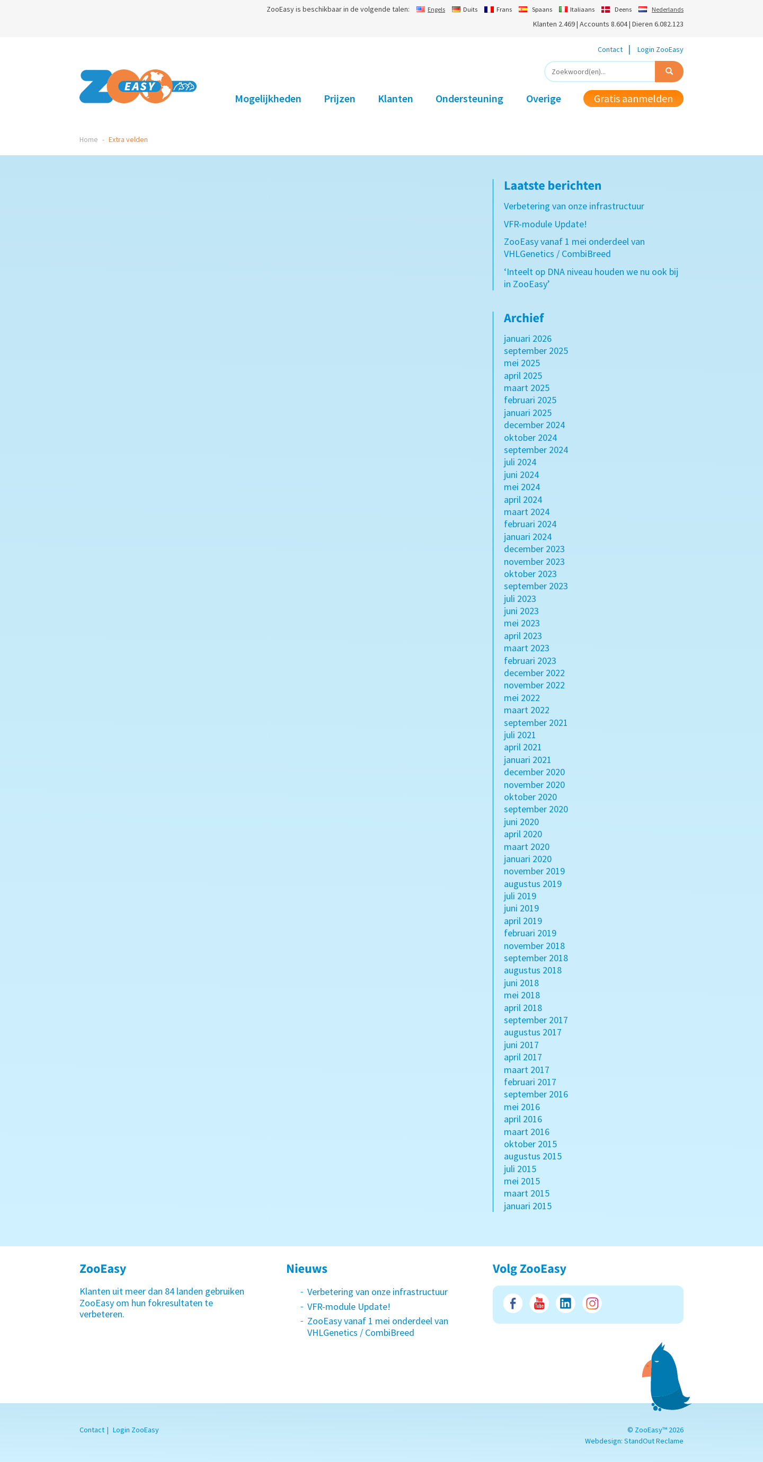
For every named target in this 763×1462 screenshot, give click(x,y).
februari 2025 (530, 400)
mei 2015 (522, 1181)
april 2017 (523, 1057)
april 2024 (523, 499)
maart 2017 (526, 1070)
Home (88, 139)
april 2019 (523, 921)
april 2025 (523, 375)
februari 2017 (530, 1082)
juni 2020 (521, 822)
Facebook (512, 1303)
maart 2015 (526, 1193)
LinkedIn (565, 1303)
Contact (610, 49)
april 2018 (523, 1008)
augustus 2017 (533, 1032)
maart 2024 (526, 512)
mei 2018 (522, 995)
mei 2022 (522, 698)
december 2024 (534, 425)
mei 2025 (522, 363)
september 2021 (536, 722)
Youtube (539, 1303)
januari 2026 (528, 338)
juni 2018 (521, 983)
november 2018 (534, 946)
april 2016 (523, 1119)
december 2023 (534, 549)
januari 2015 (528, 1206)
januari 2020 (528, 859)
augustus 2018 (533, 970)
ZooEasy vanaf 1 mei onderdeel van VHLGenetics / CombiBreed (574, 247)
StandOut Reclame (654, 1441)
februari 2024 (530, 524)
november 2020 (534, 784)
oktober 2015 (530, 1144)
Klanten (395, 98)
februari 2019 (530, 933)
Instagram (592, 1303)
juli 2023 (520, 598)
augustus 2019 (533, 884)
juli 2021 (520, 735)
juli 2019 (520, 896)
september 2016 (536, 1094)
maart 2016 (526, 1132)
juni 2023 (521, 611)
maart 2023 (526, 648)
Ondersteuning (469, 98)
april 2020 (523, 834)
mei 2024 (522, 487)
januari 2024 (528, 536)
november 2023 (534, 561)
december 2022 (534, 673)
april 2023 (523, 636)
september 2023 (536, 586)
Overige (543, 98)
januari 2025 (528, 412)
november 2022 (534, 685)
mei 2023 (522, 623)
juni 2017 (521, 1045)
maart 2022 (526, 710)
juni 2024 (521, 474)
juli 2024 (520, 462)
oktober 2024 (530, 437)
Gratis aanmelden (633, 98)
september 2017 (536, 1020)
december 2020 (534, 772)
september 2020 (536, 809)
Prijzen (340, 98)
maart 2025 (526, 388)
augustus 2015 (533, 1156)
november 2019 (534, 871)
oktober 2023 (530, 574)
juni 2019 (521, 908)
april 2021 (523, 747)
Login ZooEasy (660, 49)
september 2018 (536, 958)
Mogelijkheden (268, 98)
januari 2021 (528, 760)
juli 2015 (520, 1169)
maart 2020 (526, 846)
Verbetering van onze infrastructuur (574, 206)
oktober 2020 (530, 797)
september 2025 (536, 350)
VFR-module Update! (545, 224)
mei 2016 (522, 1107)
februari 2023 (530, 660)
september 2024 (536, 450)
